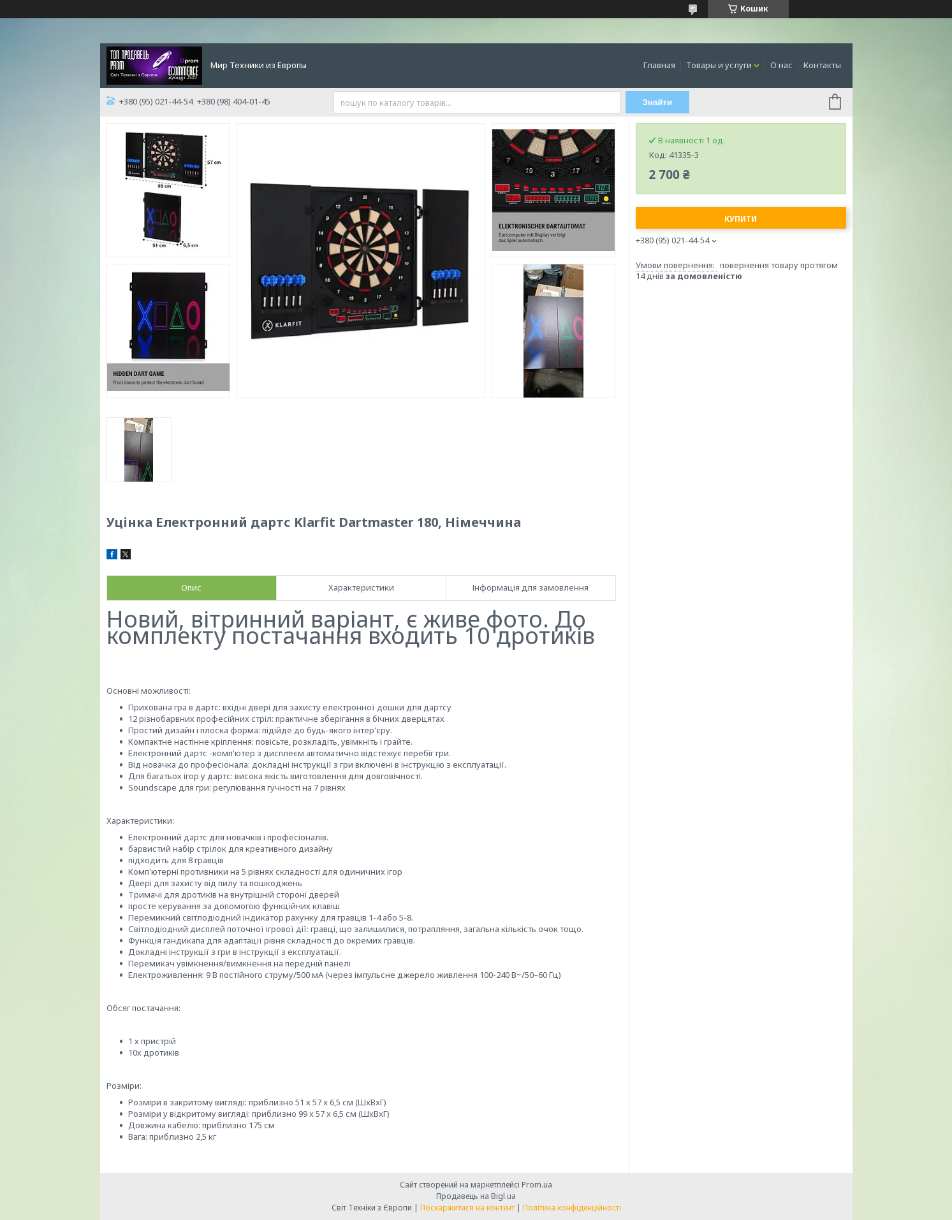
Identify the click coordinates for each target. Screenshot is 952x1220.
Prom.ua (537, 1184)
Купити (740, 218)
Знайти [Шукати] (657, 102)
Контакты (822, 65)
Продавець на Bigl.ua (476, 1196)
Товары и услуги (719, 65)
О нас (781, 65)
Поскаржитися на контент (467, 1207)
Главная (659, 65)
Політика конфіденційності (572, 1207)
